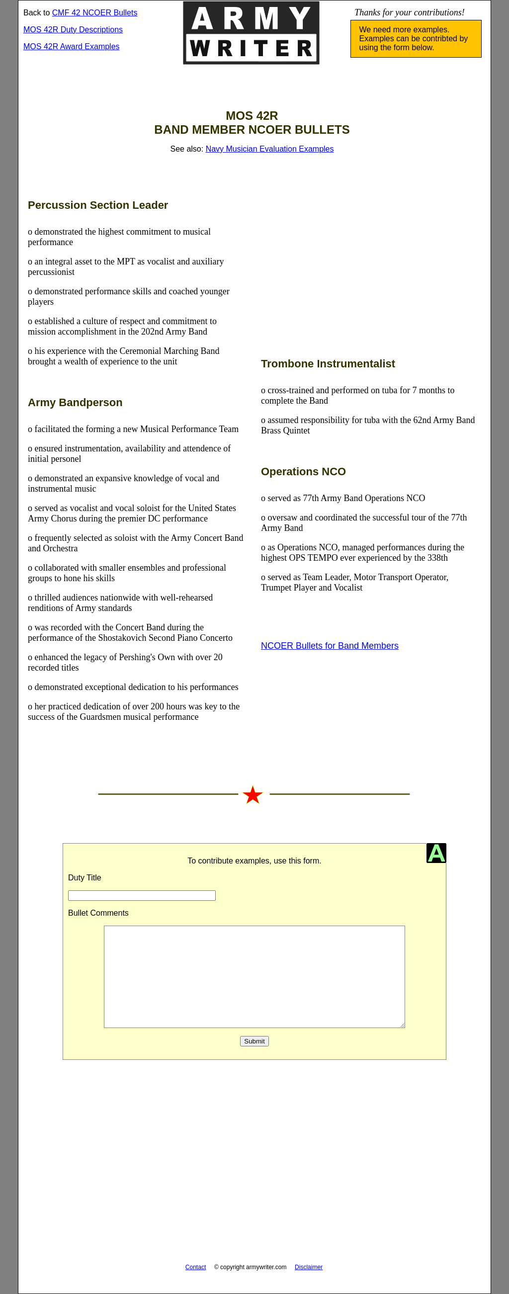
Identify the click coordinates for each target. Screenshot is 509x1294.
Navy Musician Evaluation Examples (270, 149)
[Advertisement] (367, 258)
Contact (195, 1267)
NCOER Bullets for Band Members (330, 646)
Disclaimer (309, 1267)
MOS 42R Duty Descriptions (73, 29)
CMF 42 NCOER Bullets (95, 12)
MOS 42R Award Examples (71, 46)
